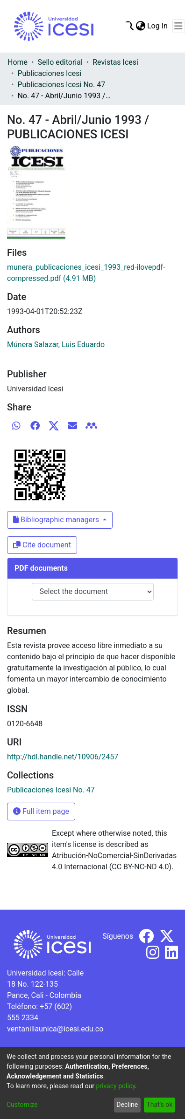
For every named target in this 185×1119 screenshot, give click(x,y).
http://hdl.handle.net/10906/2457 (62, 756)
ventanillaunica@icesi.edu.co (55, 1028)
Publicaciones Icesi (49, 73)
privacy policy (115, 1086)
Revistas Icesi (115, 62)
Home (17, 62)
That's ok (159, 1104)
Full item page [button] (41, 811)
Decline (127, 1104)
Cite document (42, 544)
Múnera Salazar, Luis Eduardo (56, 344)
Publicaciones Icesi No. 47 (61, 84)
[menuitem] (140, 26)
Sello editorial (59, 62)
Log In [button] (158, 25)
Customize (22, 1104)
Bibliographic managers (57, 519)
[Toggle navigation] (178, 26)
